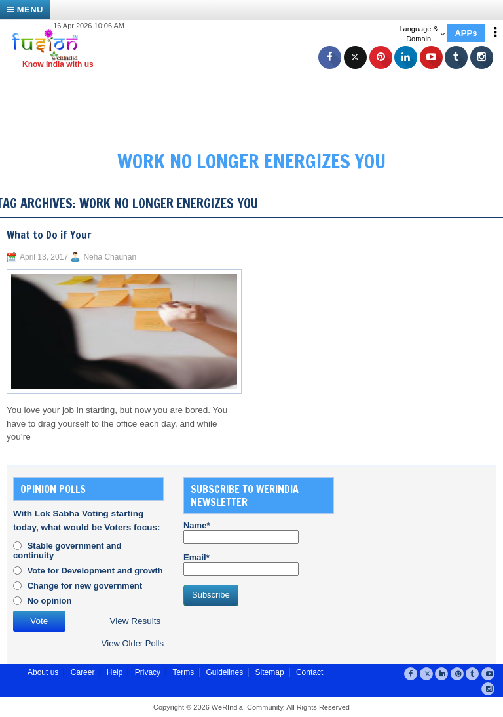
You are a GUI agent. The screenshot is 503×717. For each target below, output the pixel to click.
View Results (135, 621)
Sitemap (269, 672)
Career (83, 672)
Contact (309, 672)
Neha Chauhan (109, 257)
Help (115, 672)
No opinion (50, 601)
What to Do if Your (49, 234)
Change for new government (85, 586)
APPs (466, 33)
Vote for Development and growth (95, 570)
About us (43, 672)
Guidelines (224, 672)
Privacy (147, 672)
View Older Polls (133, 643)
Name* (241, 532)
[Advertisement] (258, 98)
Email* (241, 564)
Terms (183, 672)
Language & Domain (421, 34)
